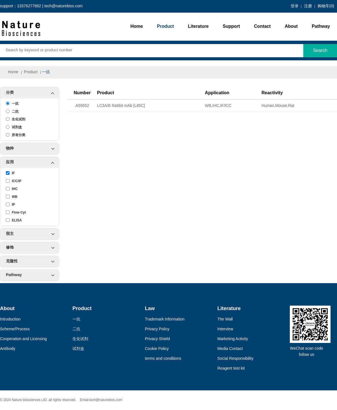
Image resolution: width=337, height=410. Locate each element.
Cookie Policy (157, 349)
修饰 (30, 247)
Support (231, 26)
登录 (295, 6)
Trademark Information (165, 319)
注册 (308, 6)
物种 (30, 148)
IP (10, 205)
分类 (32, 93)
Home (136, 26)
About (291, 26)
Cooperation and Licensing (23, 339)
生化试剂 (15, 119)
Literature (198, 26)
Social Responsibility (235, 359)
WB (11, 197)
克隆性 (30, 261)
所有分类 (15, 135)
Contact (262, 26)
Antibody (7, 349)
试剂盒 (14, 127)
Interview (225, 329)
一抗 (46, 72)
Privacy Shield (157, 339)
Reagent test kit (231, 369)
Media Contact (230, 349)
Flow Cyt (16, 212)
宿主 (30, 234)
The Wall (225, 319)
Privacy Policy (157, 329)
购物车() (326, 6)
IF (10, 173)
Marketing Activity (232, 339)
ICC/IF (14, 181)
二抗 (12, 111)
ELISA (14, 220)
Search (320, 50)
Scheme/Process (15, 329)
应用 (32, 162)
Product (165, 26)
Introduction (10, 319)
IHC (12, 189)
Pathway (321, 26)
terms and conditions (163, 359)
